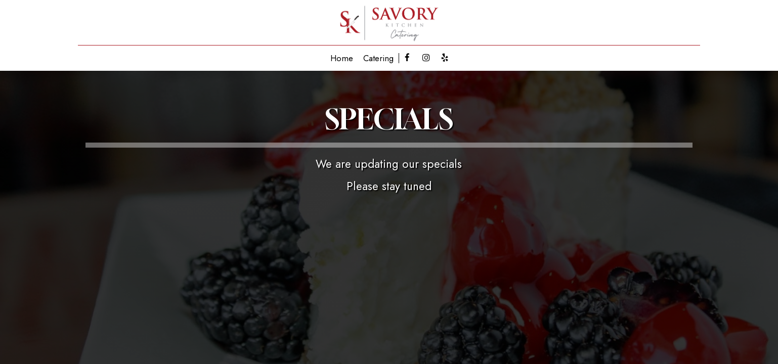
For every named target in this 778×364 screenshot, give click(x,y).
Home (341, 58)
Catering (378, 58)
